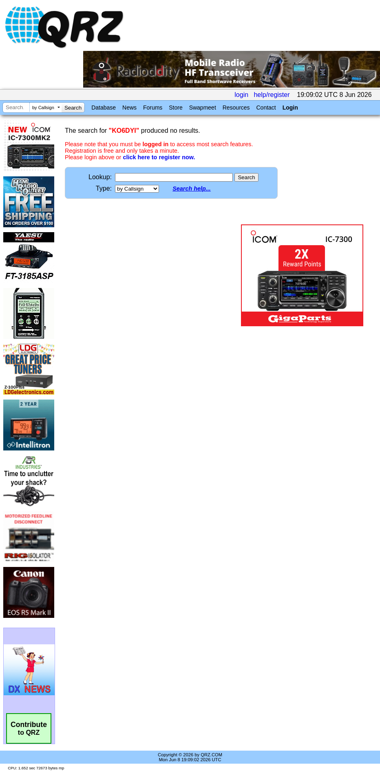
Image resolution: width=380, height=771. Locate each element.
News (129, 107)
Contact (266, 107)
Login (290, 107)
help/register (271, 94)
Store (175, 107)
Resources (236, 107)
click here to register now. (159, 157)
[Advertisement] (151, 275)
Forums (152, 107)
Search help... (191, 188)
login (241, 94)
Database (103, 107)
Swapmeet (202, 107)
